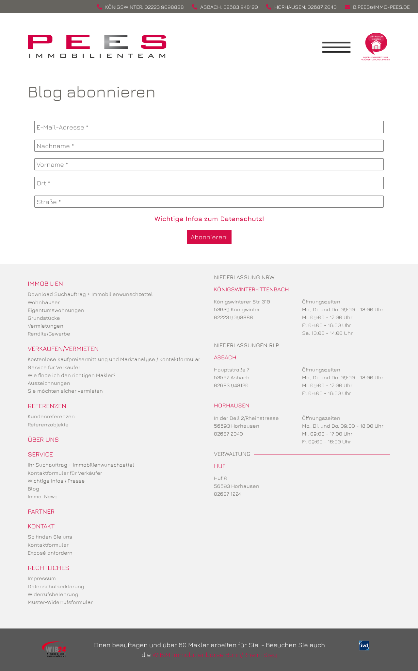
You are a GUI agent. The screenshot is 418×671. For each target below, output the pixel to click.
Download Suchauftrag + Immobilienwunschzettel (90, 294)
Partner (41, 511)
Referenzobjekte (48, 424)
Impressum (42, 578)
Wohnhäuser (44, 302)
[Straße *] (209, 202)
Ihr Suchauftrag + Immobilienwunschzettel (81, 465)
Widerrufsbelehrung (53, 594)
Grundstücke (44, 318)
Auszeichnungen (49, 383)
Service (40, 454)
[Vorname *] (209, 164)
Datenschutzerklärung (56, 586)
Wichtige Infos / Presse (56, 481)
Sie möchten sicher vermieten (65, 391)
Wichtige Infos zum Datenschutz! (209, 218)
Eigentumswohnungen (56, 310)
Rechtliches (48, 567)
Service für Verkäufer (54, 367)
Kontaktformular (48, 545)
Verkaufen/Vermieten (63, 348)
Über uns (43, 439)
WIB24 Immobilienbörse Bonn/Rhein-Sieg (215, 654)
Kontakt (41, 526)
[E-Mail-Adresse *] (209, 127)
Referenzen (47, 405)
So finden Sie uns (50, 537)
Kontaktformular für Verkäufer (65, 473)
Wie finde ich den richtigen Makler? (72, 375)
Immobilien (45, 283)
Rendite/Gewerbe (49, 333)
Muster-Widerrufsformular (60, 602)
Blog (33, 488)
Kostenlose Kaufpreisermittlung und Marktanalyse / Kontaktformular (114, 359)
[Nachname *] (209, 146)
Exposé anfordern (50, 553)
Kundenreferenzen (51, 416)
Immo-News (42, 496)
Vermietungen (45, 326)
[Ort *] (209, 183)
